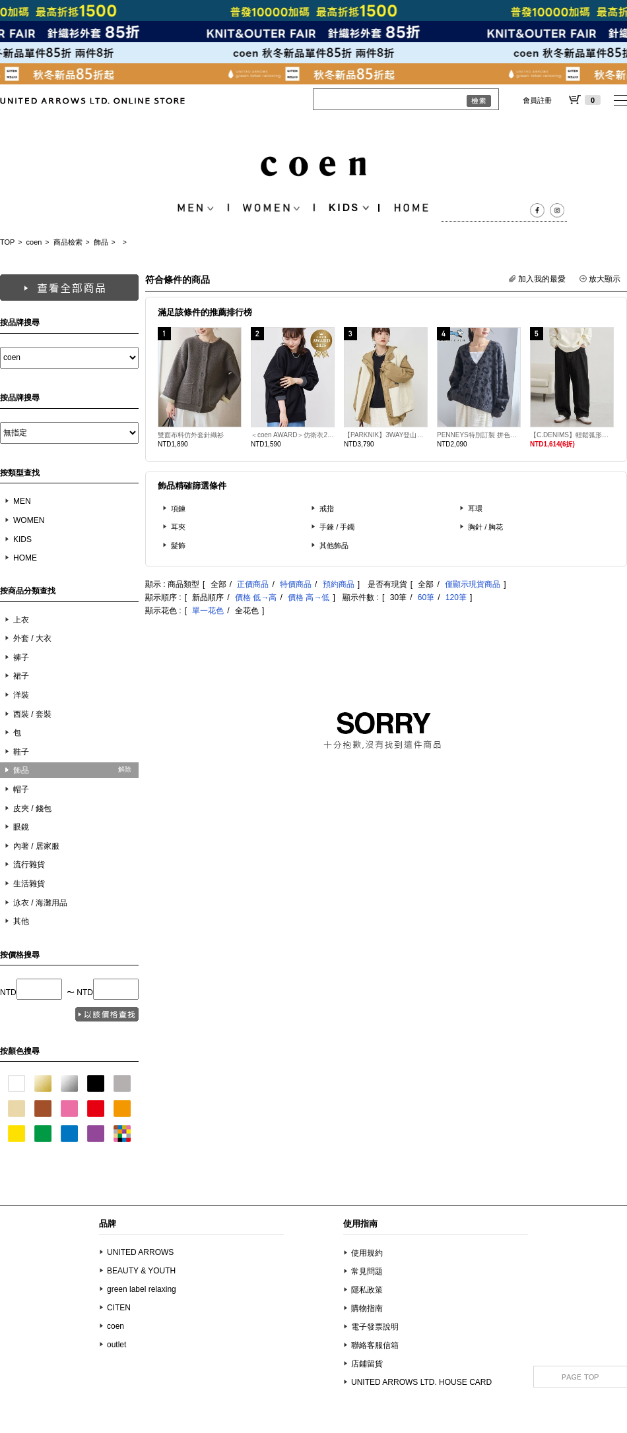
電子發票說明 (375, 1326)
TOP (7, 242)
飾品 (101, 242)
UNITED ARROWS (140, 1252)
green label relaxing (141, 1289)
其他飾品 (333, 545)
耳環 (475, 508)
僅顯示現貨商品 (472, 584)
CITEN (119, 1307)
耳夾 (178, 527)
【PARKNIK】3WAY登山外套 (386, 435)
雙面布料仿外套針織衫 (191, 435)
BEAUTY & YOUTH (141, 1270)
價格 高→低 (308, 597)
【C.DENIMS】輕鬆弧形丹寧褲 (572, 435)
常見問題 (367, 1271)
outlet (116, 1344)
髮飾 (178, 545)
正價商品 (253, 584)
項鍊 (178, 508)
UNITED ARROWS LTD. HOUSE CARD (421, 1382)
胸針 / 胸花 (486, 527)
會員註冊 (537, 100)
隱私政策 (367, 1290)
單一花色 (208, 610)
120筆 (456, 597)
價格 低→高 (256, 597)
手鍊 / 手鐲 (337, 527)
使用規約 (367, 1253)
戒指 (326, 508)
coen (34, 242)
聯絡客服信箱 (375, 1345)
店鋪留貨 (367, 1363)
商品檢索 (67, 242)
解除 (124, 769)
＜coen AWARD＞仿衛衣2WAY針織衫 (293, 435)
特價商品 (296, 584)
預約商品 (338, 584)
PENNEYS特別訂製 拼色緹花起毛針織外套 (479, 435)
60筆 (426, 597)
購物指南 (367, 1308)
